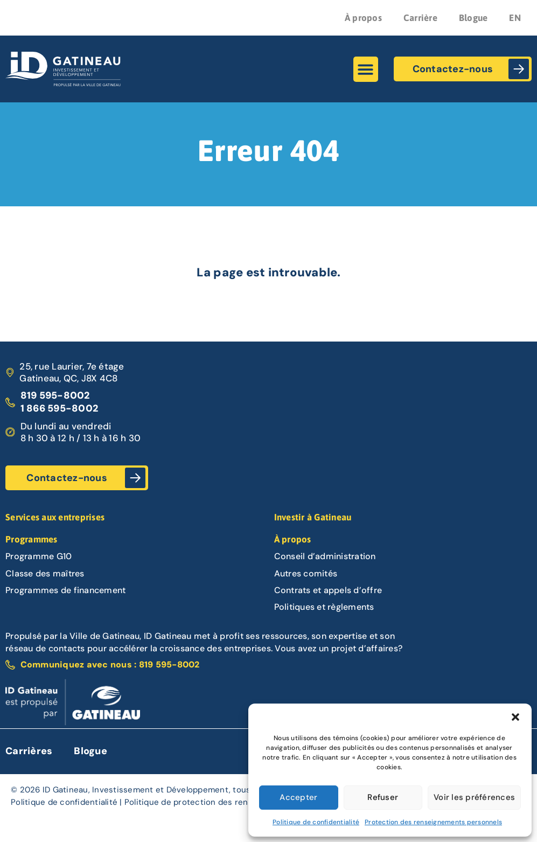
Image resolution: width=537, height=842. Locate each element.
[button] (515, 717)
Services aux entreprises (54, 517)
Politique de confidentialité (316, 822)
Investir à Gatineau (313, 517)
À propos (363, 17)
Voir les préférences (474, 797)
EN (515, 17)
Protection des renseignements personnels (433, 822)
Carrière (420, 17)
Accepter (298, 797)
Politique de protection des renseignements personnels (234, 802)
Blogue (473, 17)
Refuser (382, 797)
